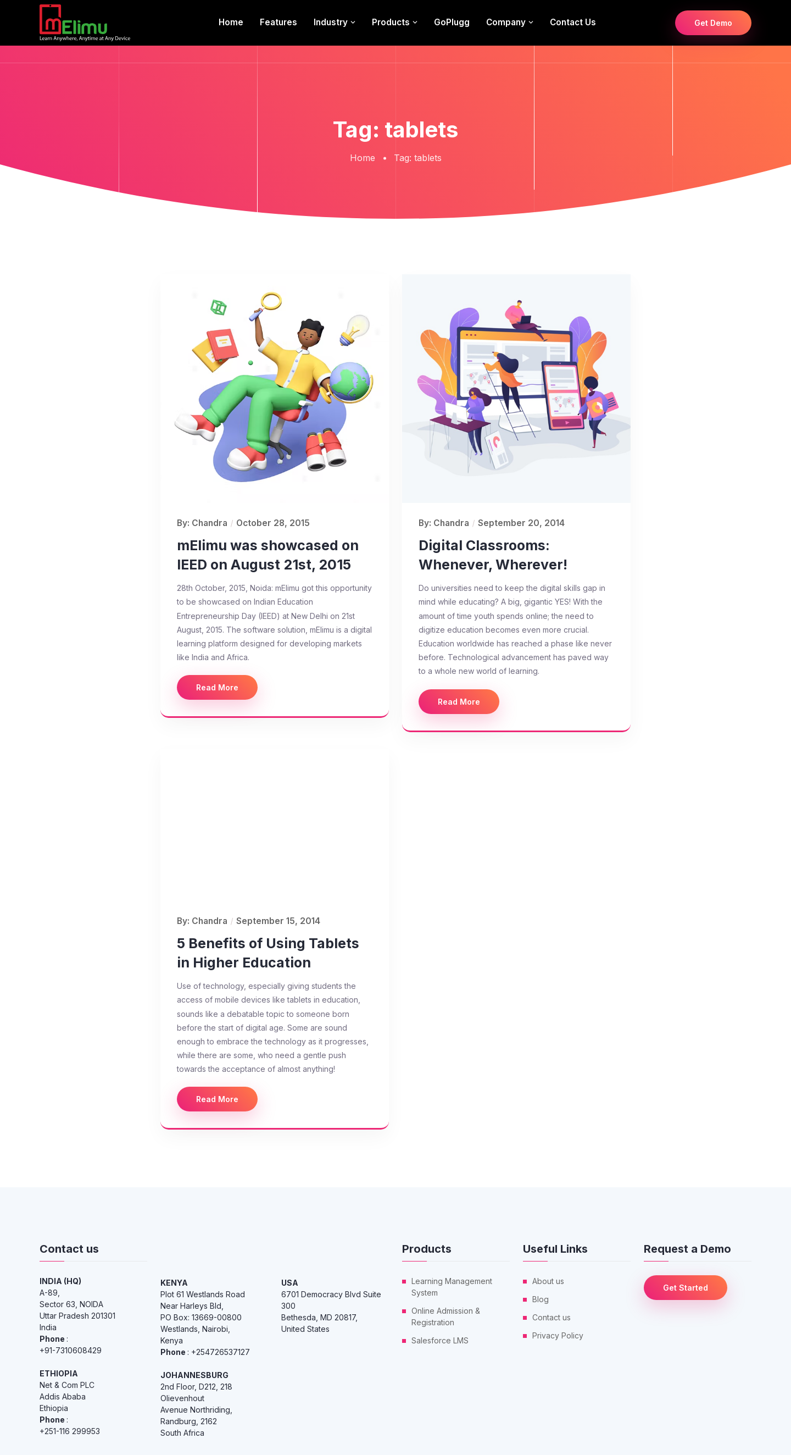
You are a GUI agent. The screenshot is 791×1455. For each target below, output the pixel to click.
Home (231, 22)
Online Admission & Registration (445, 1316)
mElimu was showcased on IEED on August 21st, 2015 (268, 555)
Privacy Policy (557, 1335)
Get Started (685, 1287)
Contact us (573, 22)
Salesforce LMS (440, 1340)
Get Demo (713, 22)
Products (391, 22)
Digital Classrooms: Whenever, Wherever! (493, 555)
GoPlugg (452, 22)
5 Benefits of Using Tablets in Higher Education (268, 953)
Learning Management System (451, 1286)
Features (278, 22)
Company (506, 22)
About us (548, 1281)
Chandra (209, 523)
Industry (331, 22)
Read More (217, 687)
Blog (540, 1299)
